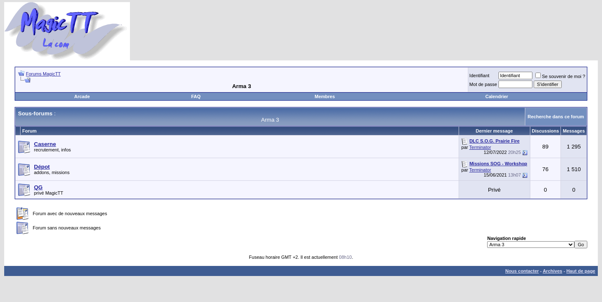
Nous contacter (522, 270)
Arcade (82, 96)
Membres (324, 96)
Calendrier (496, 96)
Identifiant (480, 75)
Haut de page (580, 270)
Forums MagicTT (43, 73)
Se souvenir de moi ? (560, 76)
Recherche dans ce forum (556, 116)
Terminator (480, 147)
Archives (552, 270)
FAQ (196, 96)
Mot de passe (483, 84)
